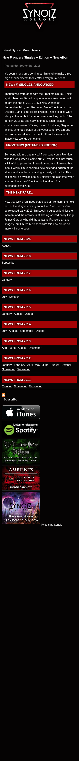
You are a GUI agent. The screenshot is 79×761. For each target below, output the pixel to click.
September (8, 262)
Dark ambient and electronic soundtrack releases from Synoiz (13, 41)
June (13, 347)
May (37, 364)
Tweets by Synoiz (51, 524)
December (35, 347)
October (14, 296)
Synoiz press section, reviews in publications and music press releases (45, 41)
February (19, 364)
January (7, 279)
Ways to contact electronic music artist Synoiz (61, 34)
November (8, 369)
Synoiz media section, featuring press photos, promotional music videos (31, 41)
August (6, 245)
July (4, 296)
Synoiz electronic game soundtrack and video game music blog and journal (43, 34)
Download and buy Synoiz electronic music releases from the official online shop (64, 41)
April (4, 347)
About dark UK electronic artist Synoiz (29, 34)
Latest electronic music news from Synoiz (14, 34)
